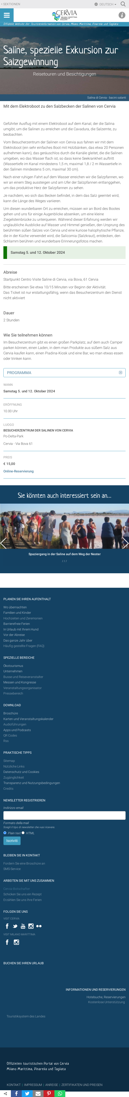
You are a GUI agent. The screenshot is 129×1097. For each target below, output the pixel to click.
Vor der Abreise (14, 635)
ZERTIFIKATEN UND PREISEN (81, 1085)
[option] (64, 535)
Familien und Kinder (17, 613)
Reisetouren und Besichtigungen (64, 74)
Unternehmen (12, 671)
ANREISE (51, 1085)
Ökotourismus (13, 666)
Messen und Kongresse (19, 682)
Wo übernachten (15, 607)
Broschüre (10, 713)
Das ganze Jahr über (17, 640)
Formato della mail (29, 825)
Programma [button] (19, 372)
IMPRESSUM (33, 1085)
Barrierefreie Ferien (17, 624)
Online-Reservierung (18, 471)
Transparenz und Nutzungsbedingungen (31, 783)
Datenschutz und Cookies (21, 772)
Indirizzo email (13, 808)
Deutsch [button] (107, 4)
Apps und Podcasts (17, 730)
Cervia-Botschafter (16, 889)
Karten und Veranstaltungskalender (28, 719)
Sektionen (11, 4)
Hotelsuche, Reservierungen (106, 997)
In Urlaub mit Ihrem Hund (21, 629)
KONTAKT (14, 1085)
